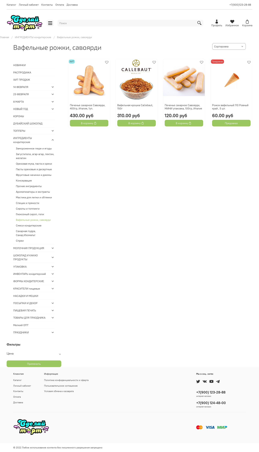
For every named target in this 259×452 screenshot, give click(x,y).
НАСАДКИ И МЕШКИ (25, 295)
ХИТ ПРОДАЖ (21, 79)
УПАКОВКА (20, 266)
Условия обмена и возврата (59, 391)
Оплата (59, 4)
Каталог (11, 4)
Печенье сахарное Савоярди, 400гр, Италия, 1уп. (87, 106)
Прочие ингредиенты (29, 186)
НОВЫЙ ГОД (20, 109)
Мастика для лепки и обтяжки (34, 197)
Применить (34, 363)
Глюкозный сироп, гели (30, 214)
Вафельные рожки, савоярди (33, 219)
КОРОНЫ (18, 116)
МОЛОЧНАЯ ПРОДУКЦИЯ (28, 248)
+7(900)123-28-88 (240, 4)
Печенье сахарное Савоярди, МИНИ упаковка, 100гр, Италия (183, 106)
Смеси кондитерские (28, 225)
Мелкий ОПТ (20, 325)
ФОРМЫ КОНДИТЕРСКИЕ (28, 281)
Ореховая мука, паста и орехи (34, 163)
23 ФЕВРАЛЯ (21, 94)
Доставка (72, 4)
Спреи (20, 240)
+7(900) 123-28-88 (210, 392)
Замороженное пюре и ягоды (34, 148)
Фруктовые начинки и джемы (33, 175)
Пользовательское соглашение (61, 385)
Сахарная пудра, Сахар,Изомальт (26, 233)
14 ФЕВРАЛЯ (20, 87)
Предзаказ (231, 123)
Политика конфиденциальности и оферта (66, 380)
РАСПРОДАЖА (22, 72)
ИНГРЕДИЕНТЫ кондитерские (33, 37)
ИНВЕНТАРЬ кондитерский (29, 273)
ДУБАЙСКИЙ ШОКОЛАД (27, 123)
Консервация (24, 180)
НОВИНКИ (19, 65)
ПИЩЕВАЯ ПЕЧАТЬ (24, 310)
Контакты (47, 4)
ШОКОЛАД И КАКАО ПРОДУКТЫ (25, 257)
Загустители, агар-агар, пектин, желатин (35, 156)
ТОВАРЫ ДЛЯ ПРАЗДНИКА (29, 317)
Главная (4, 37)
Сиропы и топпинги (27, 208)
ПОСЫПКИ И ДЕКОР (25, 303)
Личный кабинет (29, 4)
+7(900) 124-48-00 (211, 403)
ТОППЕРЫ (19, 130)
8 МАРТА (18, 101)
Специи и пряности (27, 203)
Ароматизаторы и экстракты (33, 191)
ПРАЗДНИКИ (21, 332)
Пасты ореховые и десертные (34, 169)
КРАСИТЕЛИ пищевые (26, 288)
